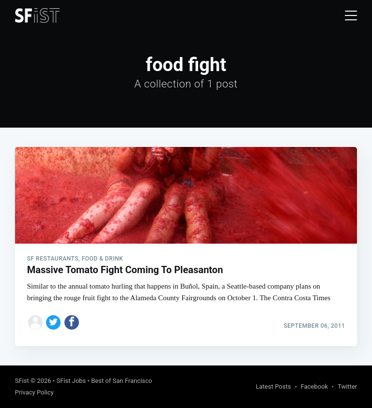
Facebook (314, 386)
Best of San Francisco (121, 380)
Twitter (347, 386)
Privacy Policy (34, 392)
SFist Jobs (71, 380)
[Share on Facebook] (71, 322)
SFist (22, 380)
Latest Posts (273, 386)
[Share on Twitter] (53, 322)
